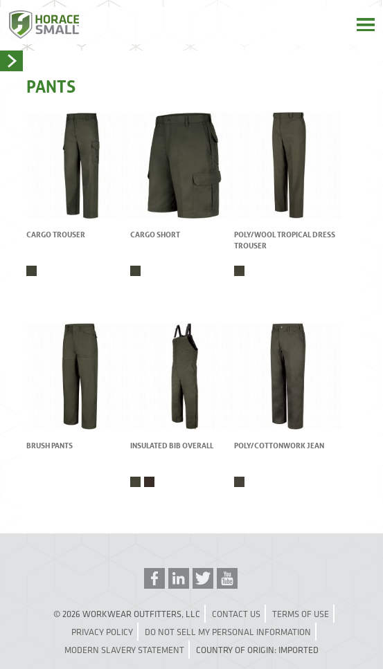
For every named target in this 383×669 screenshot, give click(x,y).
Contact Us (236, 613)
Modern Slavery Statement (124, 649)
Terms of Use (300, 613)
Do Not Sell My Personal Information (228, 631)
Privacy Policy (102, 631)
